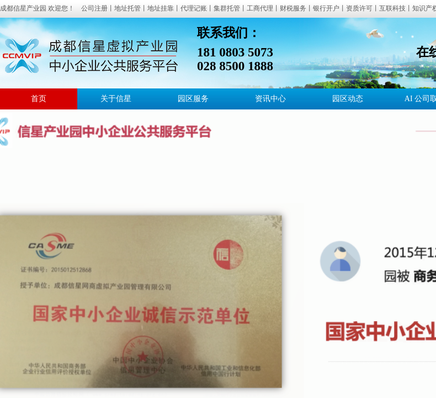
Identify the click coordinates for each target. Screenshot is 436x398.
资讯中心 (270, 99)
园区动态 (347, 99)
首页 (38, 99)
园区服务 (193, 99)
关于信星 (115, 99)
